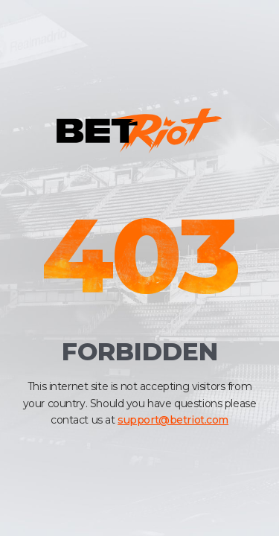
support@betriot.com (173, 420)
